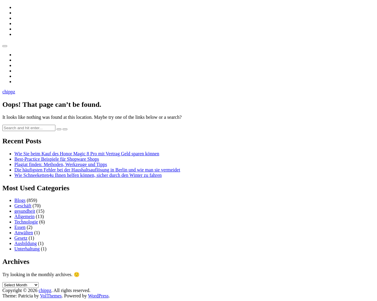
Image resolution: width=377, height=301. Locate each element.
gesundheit (24, 211)
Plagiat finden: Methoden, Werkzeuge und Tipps (60, 164)
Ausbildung (25, 243)
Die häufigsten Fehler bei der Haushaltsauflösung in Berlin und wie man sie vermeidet (97, 169)
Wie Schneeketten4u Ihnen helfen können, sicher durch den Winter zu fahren (88, 175)
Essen (19, 227)
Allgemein (24, 216)
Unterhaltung (27, 248)
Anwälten (23, 232)
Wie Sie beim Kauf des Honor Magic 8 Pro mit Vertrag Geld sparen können (86, 153)
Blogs (19, 200)
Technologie (26, 221)
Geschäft (22, 205)
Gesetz (21, 238)
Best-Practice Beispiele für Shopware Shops (56, 159)
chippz (8, 91)
